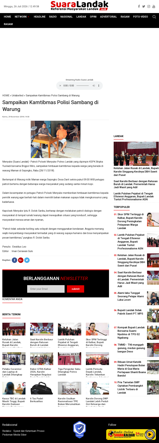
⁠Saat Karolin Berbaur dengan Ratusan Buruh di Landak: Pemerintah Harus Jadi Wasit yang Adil (41, 345)
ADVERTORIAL (108, 16)
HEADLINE (39, 16)
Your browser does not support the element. (79, 85)
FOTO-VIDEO (140, 16)
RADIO (53, 16)
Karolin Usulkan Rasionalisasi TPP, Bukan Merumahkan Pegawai (69, 402)
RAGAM (125, 16)
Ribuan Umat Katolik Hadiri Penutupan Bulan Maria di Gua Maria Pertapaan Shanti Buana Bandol (132, 368)
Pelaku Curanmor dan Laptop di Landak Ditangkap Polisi (12, 373)
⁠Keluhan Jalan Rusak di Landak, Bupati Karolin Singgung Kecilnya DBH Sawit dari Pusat (12, 346)
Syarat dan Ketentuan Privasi (28, 430)
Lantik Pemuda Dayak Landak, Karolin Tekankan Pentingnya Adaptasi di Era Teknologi (97, 375)
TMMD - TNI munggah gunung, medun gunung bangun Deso (131, 348)
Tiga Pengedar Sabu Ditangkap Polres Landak (69, 372)
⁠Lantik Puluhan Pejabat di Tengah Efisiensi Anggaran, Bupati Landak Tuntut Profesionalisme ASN (134, 196)
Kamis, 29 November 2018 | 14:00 (15, 117)
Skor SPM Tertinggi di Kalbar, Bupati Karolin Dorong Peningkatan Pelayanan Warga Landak (96, 346)
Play (150, 434)
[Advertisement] (79, 53)
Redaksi (6, 430)
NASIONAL (66, 16)
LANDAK (81, 16)
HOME (7, 16)
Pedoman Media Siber (14, 434)
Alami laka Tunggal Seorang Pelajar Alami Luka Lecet (131, 296)
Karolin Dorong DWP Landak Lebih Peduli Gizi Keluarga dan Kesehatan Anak (97, 402)
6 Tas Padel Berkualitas (36, 400)
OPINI (93, 16)
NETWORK (21, 16)
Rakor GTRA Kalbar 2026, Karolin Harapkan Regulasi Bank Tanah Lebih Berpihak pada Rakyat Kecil (40, 376)
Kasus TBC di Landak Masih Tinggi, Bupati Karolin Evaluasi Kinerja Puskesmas (13, 402)
